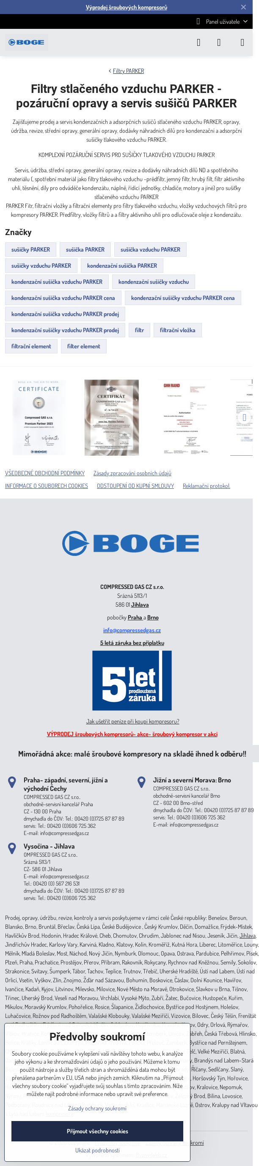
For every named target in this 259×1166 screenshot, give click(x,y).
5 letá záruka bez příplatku (132, 642)
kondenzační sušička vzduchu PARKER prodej (65, 313)
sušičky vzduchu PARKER (41, 265)
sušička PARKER (85, 249)
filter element (83, 346)
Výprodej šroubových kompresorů (126, 7)
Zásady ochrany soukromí (97, 1108)
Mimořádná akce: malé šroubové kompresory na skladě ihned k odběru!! (132, 753)
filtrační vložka (178, 330)
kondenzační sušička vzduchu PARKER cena (63, 297)
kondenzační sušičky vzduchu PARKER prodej (65, 330)
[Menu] (242, 42)
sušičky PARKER (30, 249)
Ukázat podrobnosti (97, 1150)
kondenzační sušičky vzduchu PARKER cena (183, 297)
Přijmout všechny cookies (97, 1131)
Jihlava (140, 604)
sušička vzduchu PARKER (150, 249)
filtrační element (31, 346)
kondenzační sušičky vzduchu (153, 281)
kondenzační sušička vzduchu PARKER (56, 281)
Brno (153, 617)
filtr (139, 330)
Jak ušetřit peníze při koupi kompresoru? (132, 721)
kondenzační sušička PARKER (122, 265)
